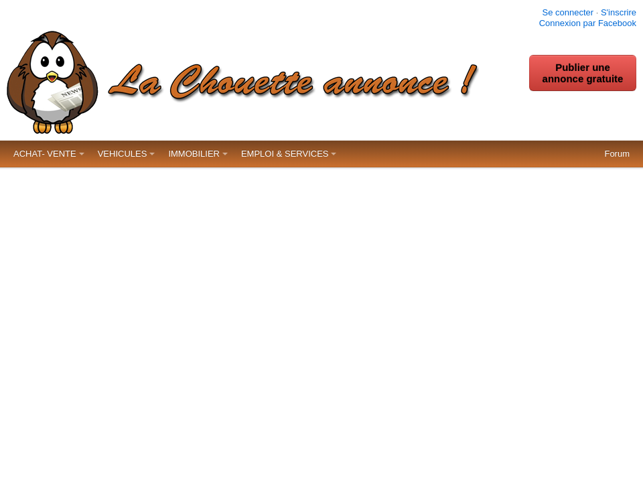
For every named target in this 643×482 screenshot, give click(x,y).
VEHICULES (122, 154)
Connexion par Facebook (587, 23)
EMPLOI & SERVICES (285, 154)
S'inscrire (618, 12)
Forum (617, 154)
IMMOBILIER (194, 154)
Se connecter (567, 12)
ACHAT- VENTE (44, 154)
